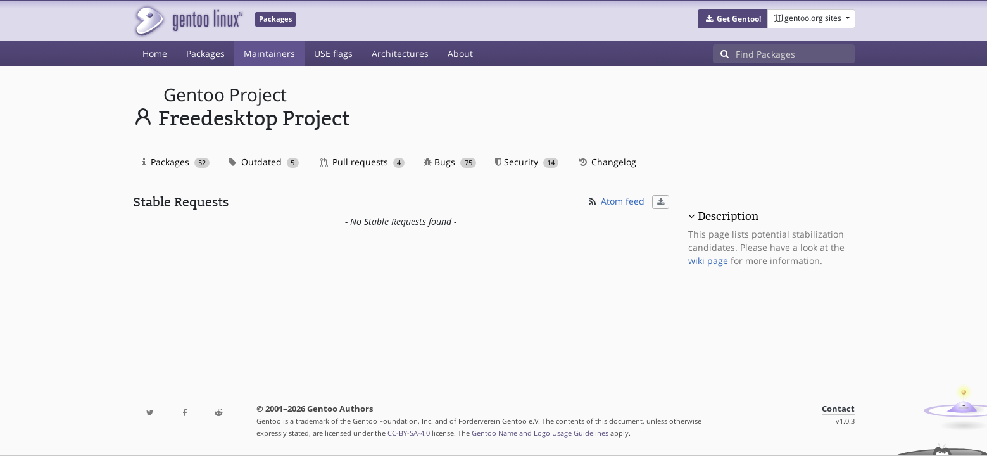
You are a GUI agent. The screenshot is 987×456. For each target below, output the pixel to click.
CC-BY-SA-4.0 (408, 433)
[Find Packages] (795, 53)
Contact (838, 408)
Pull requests (362, 162)
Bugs (450, 162)
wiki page (708, 261)
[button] (733, 19)
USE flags (333, 54)
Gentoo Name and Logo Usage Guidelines (540, 433)
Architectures (400, 54)
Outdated (264, 162)
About (460, 54)
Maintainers (269, 54)
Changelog (606, 162)
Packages (205, 54)
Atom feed (615, 201)
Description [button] (728, 216)
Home (154, 54)
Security (527, 162)
